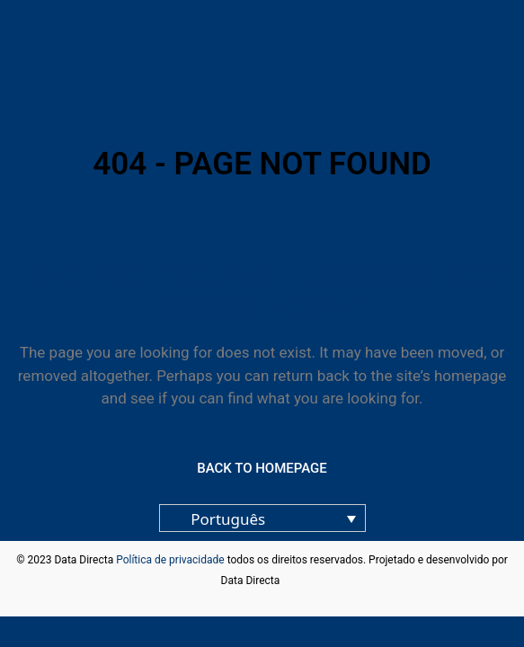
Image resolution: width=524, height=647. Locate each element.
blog (292, 580)
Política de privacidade (170, 560)
